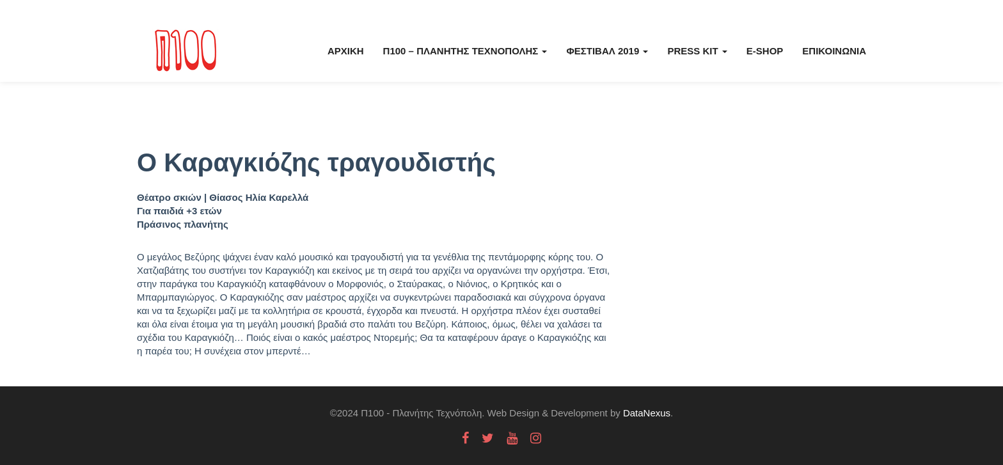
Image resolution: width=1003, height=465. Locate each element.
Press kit (697, 50)
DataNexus (646, 412)
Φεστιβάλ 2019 (607, 50)
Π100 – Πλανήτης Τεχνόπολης (465, 50)
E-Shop (765, 50)
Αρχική (346, 50)
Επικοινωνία (834, 50)
